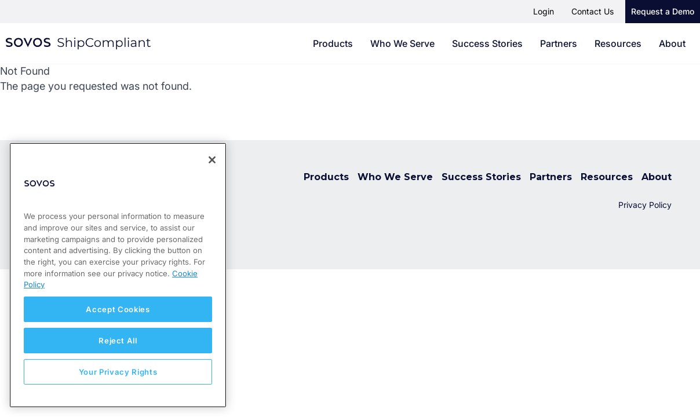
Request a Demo (662, 11)
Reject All (118, 340)
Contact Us (592, 11)
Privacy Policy (645, 205)
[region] (118, 275)
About (672, 43)
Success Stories (487, 43)
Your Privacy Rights (118, 371)
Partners (558, 43)
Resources (618, 43)
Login (543, 11)
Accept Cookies (118, 309)
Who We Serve (402, 43)
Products (333, 43)
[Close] (212, 160)
